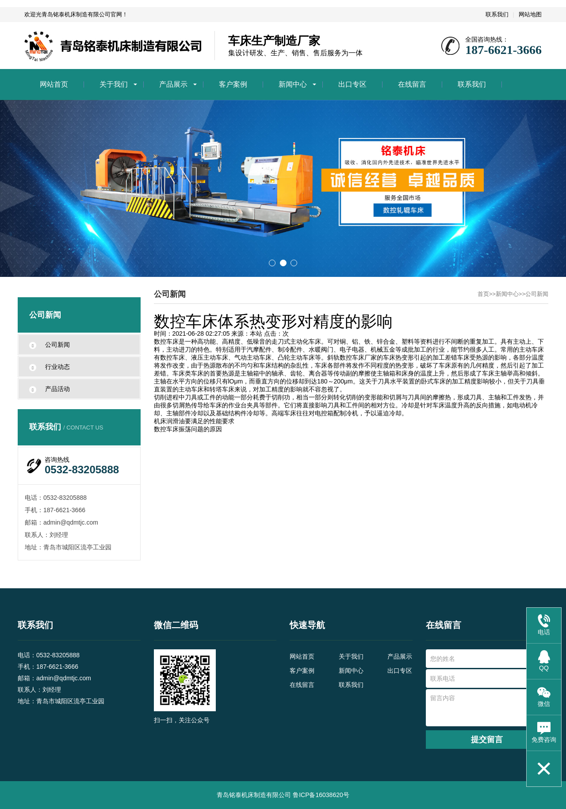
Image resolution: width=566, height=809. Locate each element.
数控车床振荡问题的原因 (188, 429)
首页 (483, 294)
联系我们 (497, 14)
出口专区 (352, 84)
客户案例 (233, 84)
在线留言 (412, 84)
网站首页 (54, 84)
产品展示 (173, 84)
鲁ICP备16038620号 (321, 794)
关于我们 (113, 84)
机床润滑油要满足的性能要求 (194, 421)
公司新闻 (536, 294)
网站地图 (530, 14)
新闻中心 (293, 84)
